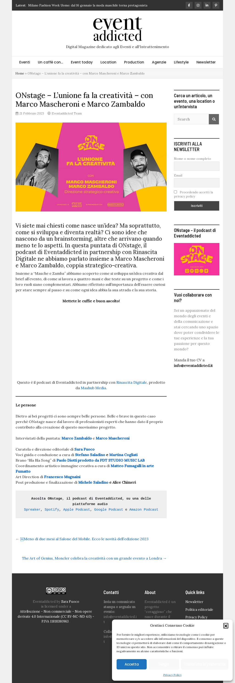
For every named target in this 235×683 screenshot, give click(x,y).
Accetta (132, 664)
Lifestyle (181, 62)
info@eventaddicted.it (193, 365)
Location (108, 62)
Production (134, 62)
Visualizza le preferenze (205, 664)
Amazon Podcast (143, 510)
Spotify (52, 510)
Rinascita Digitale (131, 382)
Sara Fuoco (70, 602)
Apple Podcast (76, 510)
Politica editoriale (199, 610)
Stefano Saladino (90, 454)
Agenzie (159, 62)
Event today (82, 62)
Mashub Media (93, 388)
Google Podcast (108, 510)
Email (178, 175)
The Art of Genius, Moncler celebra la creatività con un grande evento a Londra (94, 558)
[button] (226, 625)
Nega (164, 664)
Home (19, 73)
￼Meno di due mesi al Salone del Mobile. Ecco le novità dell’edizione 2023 (82, 539)
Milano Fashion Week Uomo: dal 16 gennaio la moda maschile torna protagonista (87, 5)
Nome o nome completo (192, 159)
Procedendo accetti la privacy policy (193, 194)
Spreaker (32, 510)
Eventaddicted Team (67, 113)
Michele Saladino (93, 482)
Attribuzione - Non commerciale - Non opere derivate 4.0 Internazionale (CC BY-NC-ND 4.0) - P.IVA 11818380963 (56, 616)
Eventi (24, 62)
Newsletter (206, 62)
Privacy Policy (172, 675)
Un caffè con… (50, 62)
